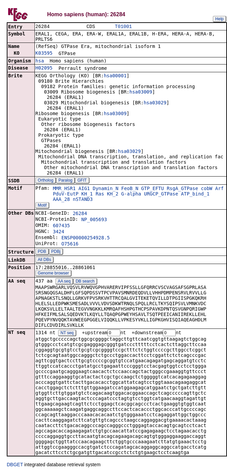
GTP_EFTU (152, 189)
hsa (39, 61)
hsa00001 (115, 76)
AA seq (64, 282)
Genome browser (53, 273)
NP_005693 (94, 220)
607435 (61, 226)
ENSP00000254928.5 (85, 238)
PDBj (55, 252)
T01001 (123, 27)
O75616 (70, 244)
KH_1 (87, 194)
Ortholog (45, 181)
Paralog (65, 181)
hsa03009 (140, 92)
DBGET (15, 465)
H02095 (44, 68)
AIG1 (84, 189)
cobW (206, 189)
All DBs (44, 260)
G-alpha (131, 194)
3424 (58, 232)
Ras (100, 194)
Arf (219, 189)
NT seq (66, 334)
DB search (85, 282)
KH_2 (113, 194)
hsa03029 (155, 103)
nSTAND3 (83, 200)
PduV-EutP (65, 194)
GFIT (81, 181)
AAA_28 (61, 200)
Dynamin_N (105, 189)
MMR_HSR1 (64, 189)
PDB (42, 252)
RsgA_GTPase (182, 189)
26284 (80, 214)
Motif (42, 206)
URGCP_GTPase (161, 194)
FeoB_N (129, 189)
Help (219, 19)
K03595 (44, 53)
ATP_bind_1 (195, 194)
